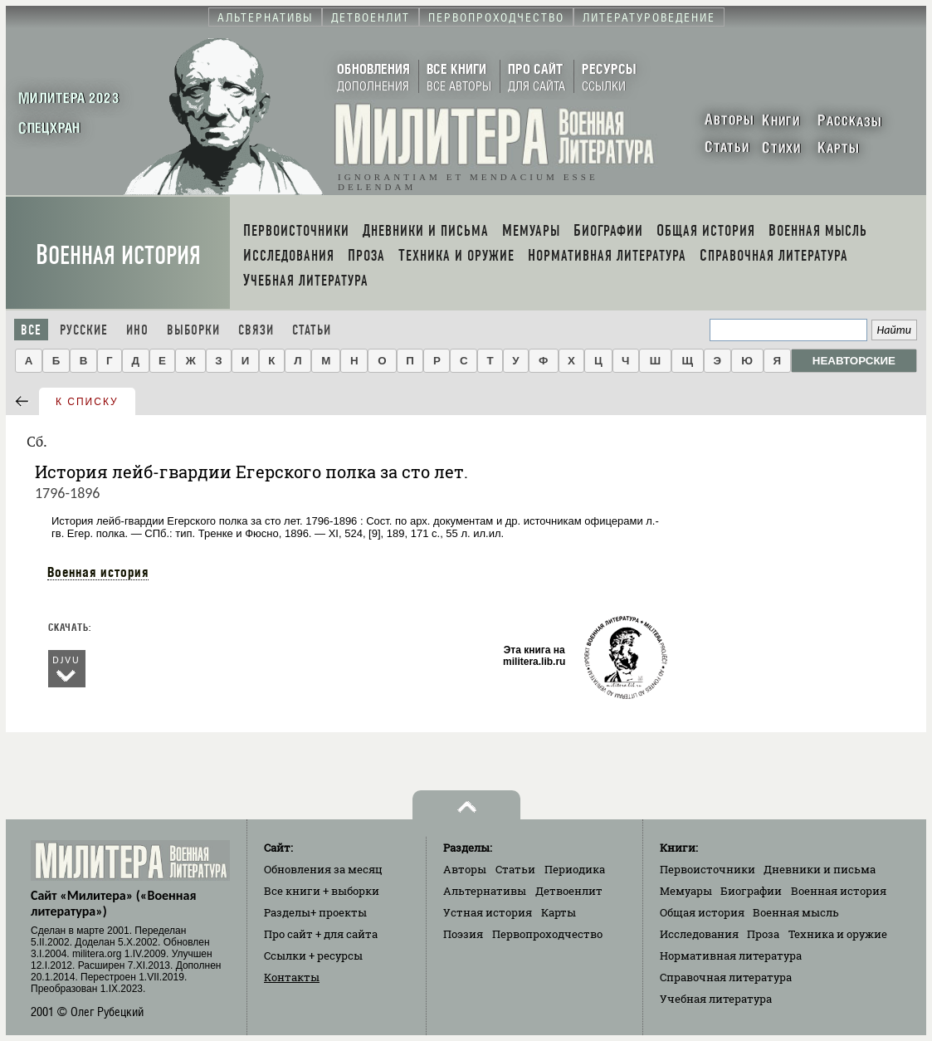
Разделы (315, 912)
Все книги (321, 890)
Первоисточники (707, 869)
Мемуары (686, 890)
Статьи (311, 330)
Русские (84, 330)
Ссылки (313, 955)
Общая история (702, 912)
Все (31, 330)
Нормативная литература (731, 955)
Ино (137, 330)
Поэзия (463, 933)
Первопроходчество (547, 933)
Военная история (118, 255)
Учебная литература (716, 998)
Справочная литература (726, 977)
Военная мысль (796, 912)
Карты (558, 912)
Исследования (699, 933)
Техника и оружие (837, 933)
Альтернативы (484, 890)
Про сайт (321, 933)
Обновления (323, 869)
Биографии (751, 890)
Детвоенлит (569, 890)
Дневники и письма (820, 869)
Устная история (487, 912)
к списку (87, 402)
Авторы (464, 869)
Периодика (574, 869)
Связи (256, 330)
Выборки (193, 330)
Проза (763, 933)
